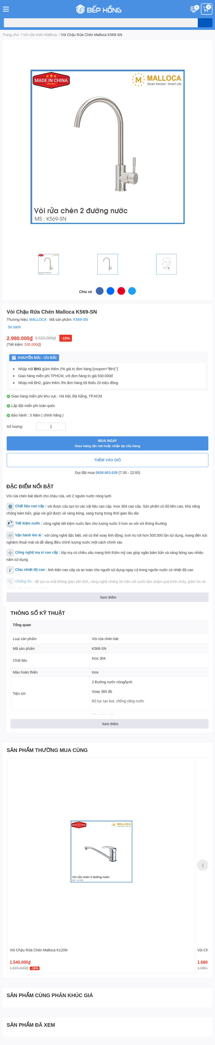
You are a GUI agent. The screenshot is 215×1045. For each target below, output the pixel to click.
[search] (205, 22)
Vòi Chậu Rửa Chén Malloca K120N (39, 950)
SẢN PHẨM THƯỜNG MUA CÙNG (47, 750)
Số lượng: (15, 426)
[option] (101, 865)
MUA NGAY (107, 443)
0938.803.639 (107, 472)
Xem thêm (108, 597)
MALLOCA (38, 319)
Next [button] (202, 865)
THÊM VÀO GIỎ (107, 460)
